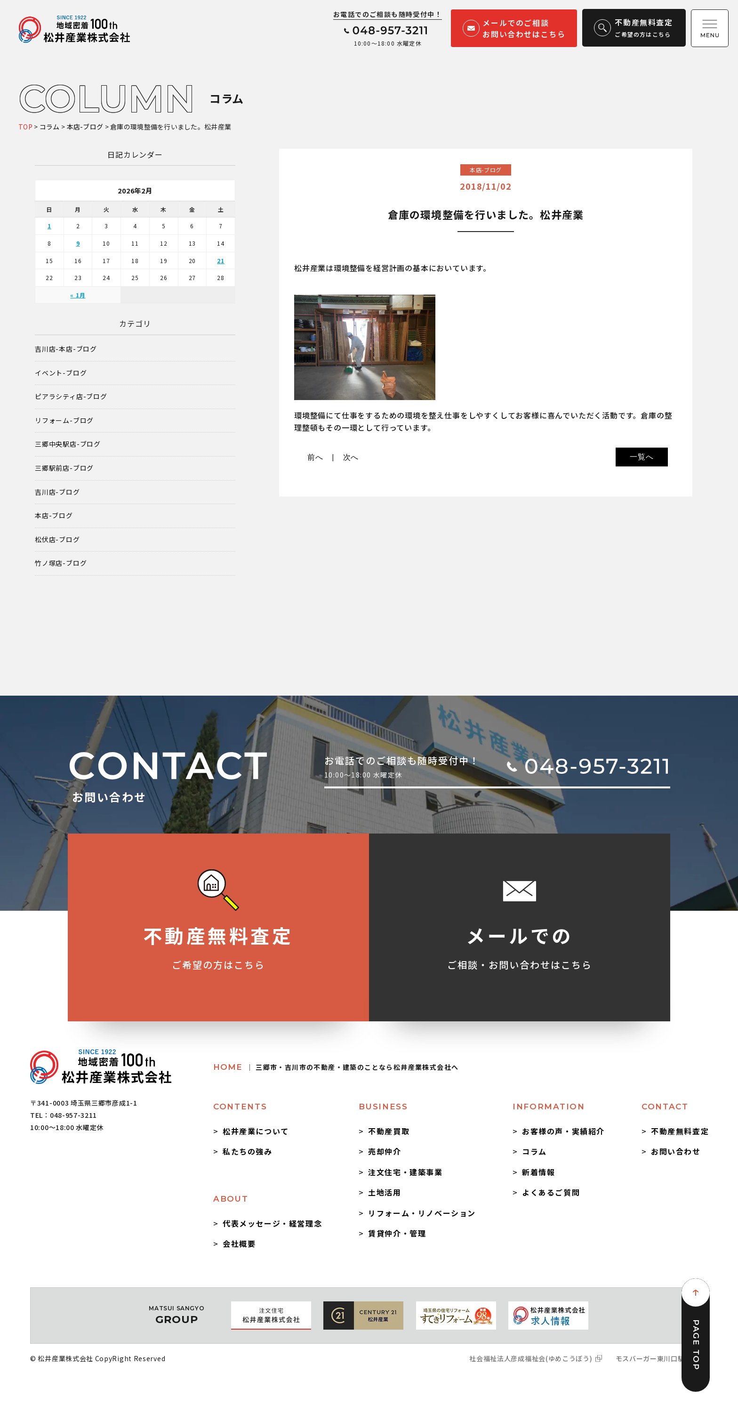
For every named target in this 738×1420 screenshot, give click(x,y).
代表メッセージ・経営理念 (272, 1223)
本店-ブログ (54, 515)
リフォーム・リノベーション (422, 1213)
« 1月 (77, 295)
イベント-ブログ (61, 373)
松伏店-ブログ (57, 539)
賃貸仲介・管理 (397, 1233)
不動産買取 (388, 1131)
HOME (335, 1067)
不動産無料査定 (680, 1131)
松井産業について (256, 1131)
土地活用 (384, 1192)
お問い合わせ (676, 1151)
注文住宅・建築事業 (405, 1172)
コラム (534, 1151)
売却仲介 (384, 1151)
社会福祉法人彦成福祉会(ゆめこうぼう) (530, 1358)
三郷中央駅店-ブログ (68, 444)
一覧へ (641, 457)
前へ (315, 457)
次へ (351, 457)
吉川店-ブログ (57, 492)
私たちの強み (248, 1151)
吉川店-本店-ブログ (66, 349)
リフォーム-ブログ (64, 420)
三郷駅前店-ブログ (64, 468)
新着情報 (538, 1172)
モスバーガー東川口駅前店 (657, 1358)
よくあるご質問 (551, 1192)
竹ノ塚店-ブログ (61, 563)
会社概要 (239, 1243)
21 (221, 261)
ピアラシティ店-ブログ (71, 396)
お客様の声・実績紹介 (563, 1131)
